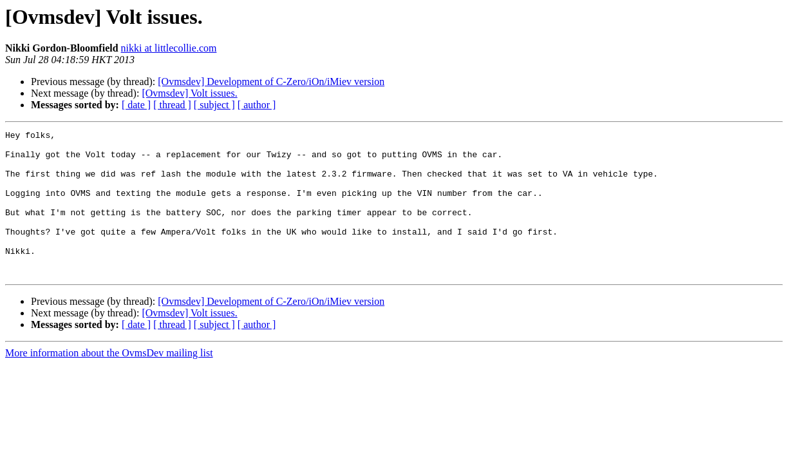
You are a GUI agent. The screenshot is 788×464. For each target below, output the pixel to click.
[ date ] (136, 104)
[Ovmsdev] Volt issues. (189, 93)
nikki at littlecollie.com (169, 48)
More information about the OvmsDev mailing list (109, 381)
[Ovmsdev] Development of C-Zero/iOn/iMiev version (271, 81)
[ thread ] (172, 104)
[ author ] (257, 104)
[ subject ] (214, 104)
